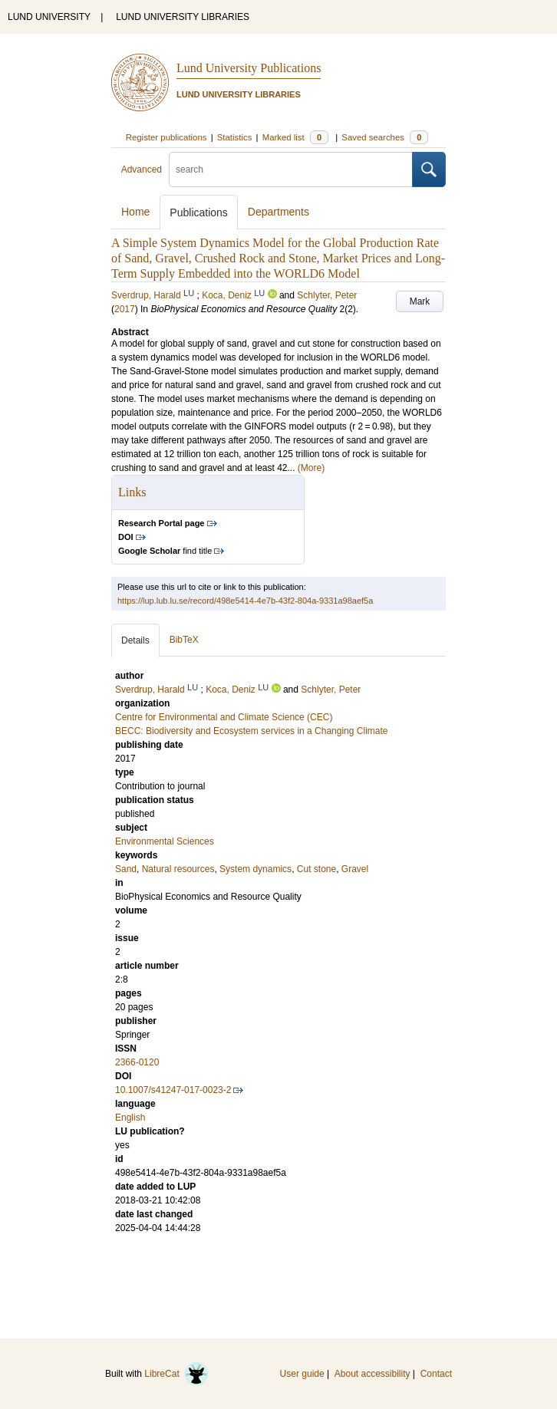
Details (135, 640)
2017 (124, 309)
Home (135, 212)
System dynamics (255, 869)
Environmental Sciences (164, 841)
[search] (291, 169)
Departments (278, 212)
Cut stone (316, 869)
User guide (302, 1373)
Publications (199, 212)
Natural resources (178, 869)
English (130, 1117)
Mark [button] (420, 301)
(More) (311, 468)
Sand (126, 869)
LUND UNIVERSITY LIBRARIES (182, 17)
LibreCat (176, 1373)
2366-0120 (137, 1062)
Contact (436, 1373)
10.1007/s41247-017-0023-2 (173, 1090)
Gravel (354, 869)
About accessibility (372, 1373)
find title (165, 550)
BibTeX (184, 639)
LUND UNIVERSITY (49, 17)
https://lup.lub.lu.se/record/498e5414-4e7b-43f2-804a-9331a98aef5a (245, 600)
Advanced (141, 169)
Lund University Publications (248, 67)
